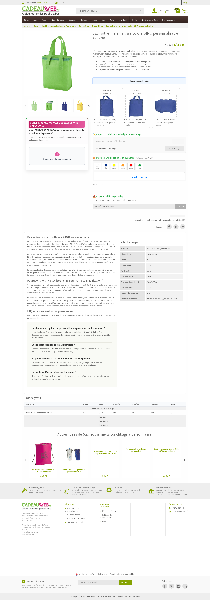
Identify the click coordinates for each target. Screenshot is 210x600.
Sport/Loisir (123, 20)
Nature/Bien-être (58, 20)
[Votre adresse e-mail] (99, 582)
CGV (104, 521)
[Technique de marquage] (174, 148)
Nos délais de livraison (76, 518)
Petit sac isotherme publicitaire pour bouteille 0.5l (74, 470)
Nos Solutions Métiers (150, 20)
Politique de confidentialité (106, 516)
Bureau (94, 20)
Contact (60, 2)
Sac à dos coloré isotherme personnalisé (136, 450)
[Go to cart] (182, 10)
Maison (44, 20)
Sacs (35, 20)
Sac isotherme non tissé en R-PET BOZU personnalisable (167, 450)
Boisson (84, 20)
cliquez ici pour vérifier (125, 574)
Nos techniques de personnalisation (73, 510)
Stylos (26, 20)
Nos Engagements (168, 20)
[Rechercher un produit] (107, 11)
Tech (103, 20)
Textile (134, 20)
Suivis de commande (75, 522)
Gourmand (72, 20)
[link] (169, 226)
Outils (112, 20)
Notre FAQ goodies (74, 514)
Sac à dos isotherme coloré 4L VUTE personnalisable (43, 470)
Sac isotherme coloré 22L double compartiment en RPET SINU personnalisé (105, 453)
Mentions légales (109, 511)
